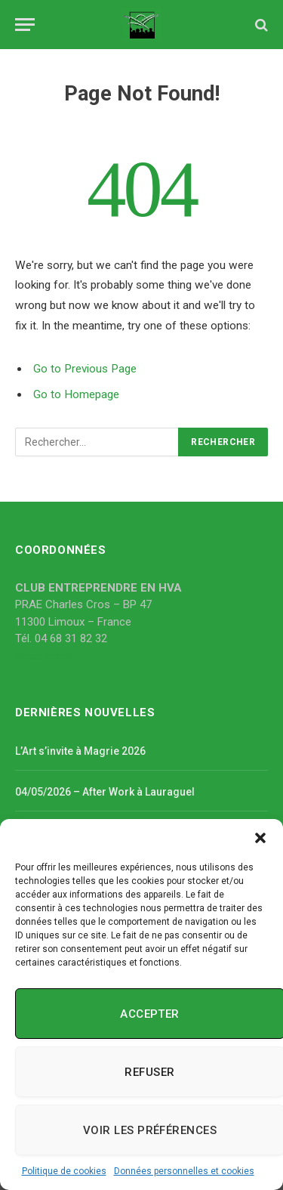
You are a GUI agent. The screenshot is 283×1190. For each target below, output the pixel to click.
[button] (260, 837)
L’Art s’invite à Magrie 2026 (80, 751)
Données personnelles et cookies (184, 1171)
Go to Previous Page (85, 369)
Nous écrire (43, 656)
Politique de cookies (64, 1171)
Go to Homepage (76, 394)
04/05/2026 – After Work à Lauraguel (105, 792)
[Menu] (25, 25)
